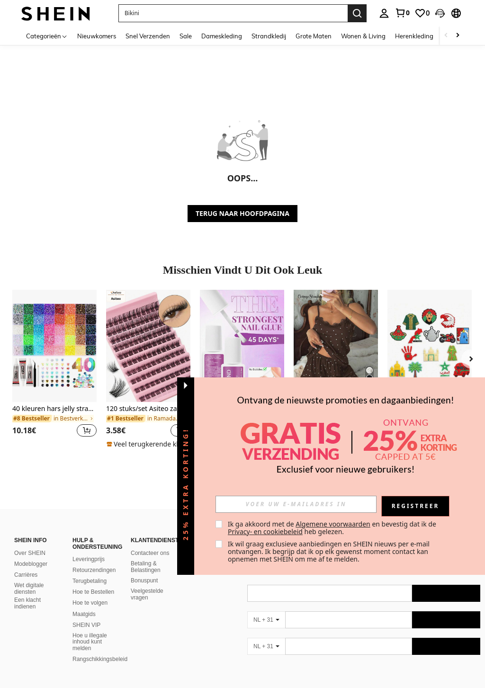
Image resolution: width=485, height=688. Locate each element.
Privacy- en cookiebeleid (265, 531)
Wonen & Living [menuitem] (363, 36)
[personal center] (384, 13)
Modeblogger (30, 564)
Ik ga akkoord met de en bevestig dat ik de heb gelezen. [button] (333, 527)
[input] (296, 504)
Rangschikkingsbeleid (99, 659)
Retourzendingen (94, 570)
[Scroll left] (446, 36)
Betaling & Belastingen (146, 566)
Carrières (25, 575)
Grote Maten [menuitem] (314, 36)
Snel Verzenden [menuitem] (148, 36)
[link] (402, 12)
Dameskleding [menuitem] (221, 36)
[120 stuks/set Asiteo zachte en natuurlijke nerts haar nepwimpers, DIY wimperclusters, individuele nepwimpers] (148, 346)
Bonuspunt (144, 580)
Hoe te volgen (90, 602)
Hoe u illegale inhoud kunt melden (89, 642)
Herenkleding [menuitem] (414, 36)
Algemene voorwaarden (333, 523)
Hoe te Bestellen (93, 592)
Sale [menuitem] (186, 36)
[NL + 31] (266, 619)
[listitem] (54, 369)
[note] (148, 444)
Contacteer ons (150, 553)
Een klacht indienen (27, 603)
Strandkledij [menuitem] (268, 36)
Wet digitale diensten (29, 588)
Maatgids (84, 614)
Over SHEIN (29, 553)
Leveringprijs (88, 559)
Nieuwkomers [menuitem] (96, 36)
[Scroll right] (457, 36)
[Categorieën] (46, 36)
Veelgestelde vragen (147, 594)
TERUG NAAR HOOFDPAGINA (242, 213)
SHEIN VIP (86, 625)
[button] (440, 13)
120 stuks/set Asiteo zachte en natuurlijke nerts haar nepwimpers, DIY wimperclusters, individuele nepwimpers (148, 409)
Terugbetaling (89, 581)
